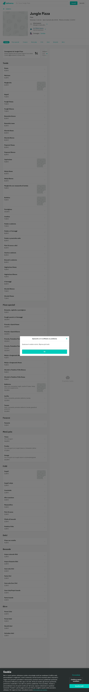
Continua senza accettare (76, 680)
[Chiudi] (67, 339)
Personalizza (76, 675)
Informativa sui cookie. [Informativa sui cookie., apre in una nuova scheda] (40, 690)
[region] (44, 680)
